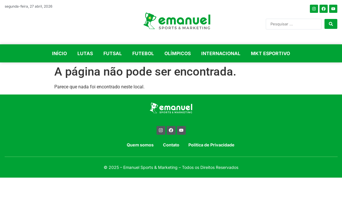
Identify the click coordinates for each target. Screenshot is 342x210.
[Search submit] (330, 24)
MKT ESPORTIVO (270, 53)
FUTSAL (112, 53)
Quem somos (140, 144)
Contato (171, 144)
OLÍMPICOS (177, 53)
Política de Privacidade (211, 144)
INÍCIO (59, 53)
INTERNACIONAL (220, 53)
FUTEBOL (143, 53)
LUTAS (85, 53)
